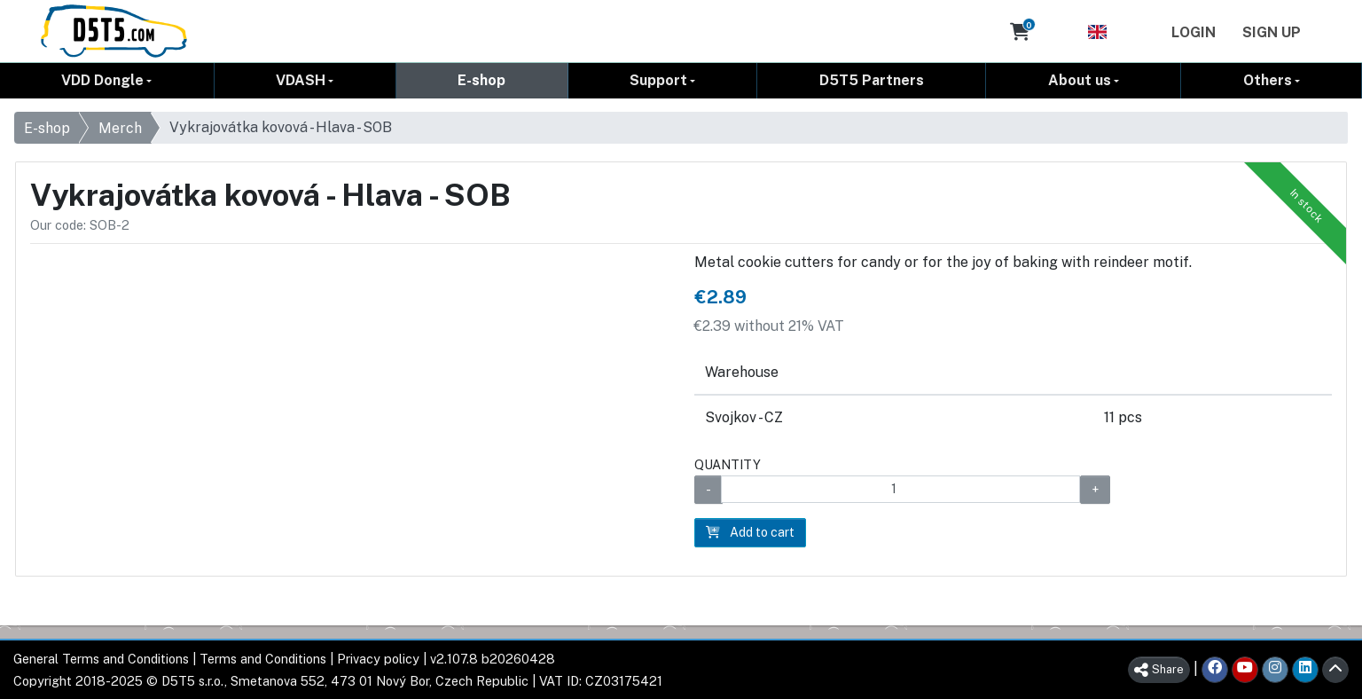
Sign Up (1271, 32)
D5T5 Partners (871, 80)
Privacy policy (378, 658)
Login (1193, 32)
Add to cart (750, 532)
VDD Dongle (102, 80)
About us (1079, 80)
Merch (120, 128)
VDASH (300, 80)
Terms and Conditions (263, 658)
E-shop (481, 80)
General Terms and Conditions (101, 658)
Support (658, 80)
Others (1267, 80)
